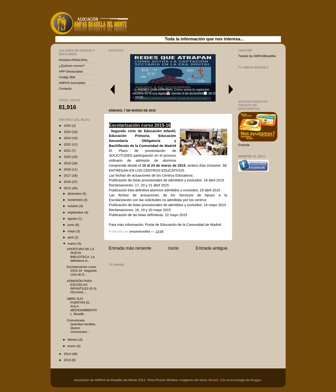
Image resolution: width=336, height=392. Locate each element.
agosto (73, 218)
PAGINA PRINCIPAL (73, 60)
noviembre (76, 200)
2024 (68, 132)
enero (72, 346)
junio (71, 225)
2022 (68, 144)
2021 (68, 150)
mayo (72, 231)
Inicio (173, 248)
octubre (73, 206)
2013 (68, 360)
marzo (72, 243)
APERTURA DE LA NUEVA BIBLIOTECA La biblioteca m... (80, 254)
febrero (73, 339)
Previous (112, 89)
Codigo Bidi (67, 77)
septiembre (76, 212)
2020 (68, 157)
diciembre (75, 193)
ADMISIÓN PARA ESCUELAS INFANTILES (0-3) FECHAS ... (81, 286)
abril (71, 237)
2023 (68, 138)
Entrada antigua (211, 248)
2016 (68, 182)
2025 (68, 125)
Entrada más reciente (130, 248)
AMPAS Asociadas (72, 83)
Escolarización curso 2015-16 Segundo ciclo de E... (82, 270)
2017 (68, 175)
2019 (68, 163)
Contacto (65, 88)
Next (231, 89)
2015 (68, 188)
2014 (68, 354)
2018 (68, 169)
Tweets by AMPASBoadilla (257, 56)
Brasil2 (213, 380)
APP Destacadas (71, 71)
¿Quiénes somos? (72, 66)
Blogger (256, 380)
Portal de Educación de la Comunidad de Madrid (182, 225)
